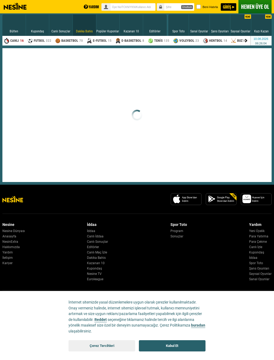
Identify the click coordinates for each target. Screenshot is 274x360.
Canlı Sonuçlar (97, 242)
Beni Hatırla (207, 7)
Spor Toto (256, 263)
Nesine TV (94, 274)
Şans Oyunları (259, 268)
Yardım (7, 252)
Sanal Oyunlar (259, 279)
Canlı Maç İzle (97, 252)
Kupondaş (94, 268)
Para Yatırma (258, 236)
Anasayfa (9, 236)
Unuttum (187, 7)
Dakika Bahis (96, 258)
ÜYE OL (255, 6)
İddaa (91, 231)
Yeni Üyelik (257, 231)
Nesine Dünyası (13, 231)
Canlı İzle (255, 247)
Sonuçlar (176, 236)
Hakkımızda (11, 247)
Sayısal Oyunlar (260, 274)
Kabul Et (172, 346)
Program (176, 231)
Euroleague (95, 279)
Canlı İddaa (95, 236)
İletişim (7, 258)
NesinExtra (10, 242)
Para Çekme (258, 242)
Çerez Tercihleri (102, 346)
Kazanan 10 (96, 263)
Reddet (100, 319)
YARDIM (91, 7)
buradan (198, 325)
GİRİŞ (227, 7)
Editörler (93, 247)
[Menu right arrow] (246, 41)
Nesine (15, 6)
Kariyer (7, 263)
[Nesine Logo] (12, 199)
